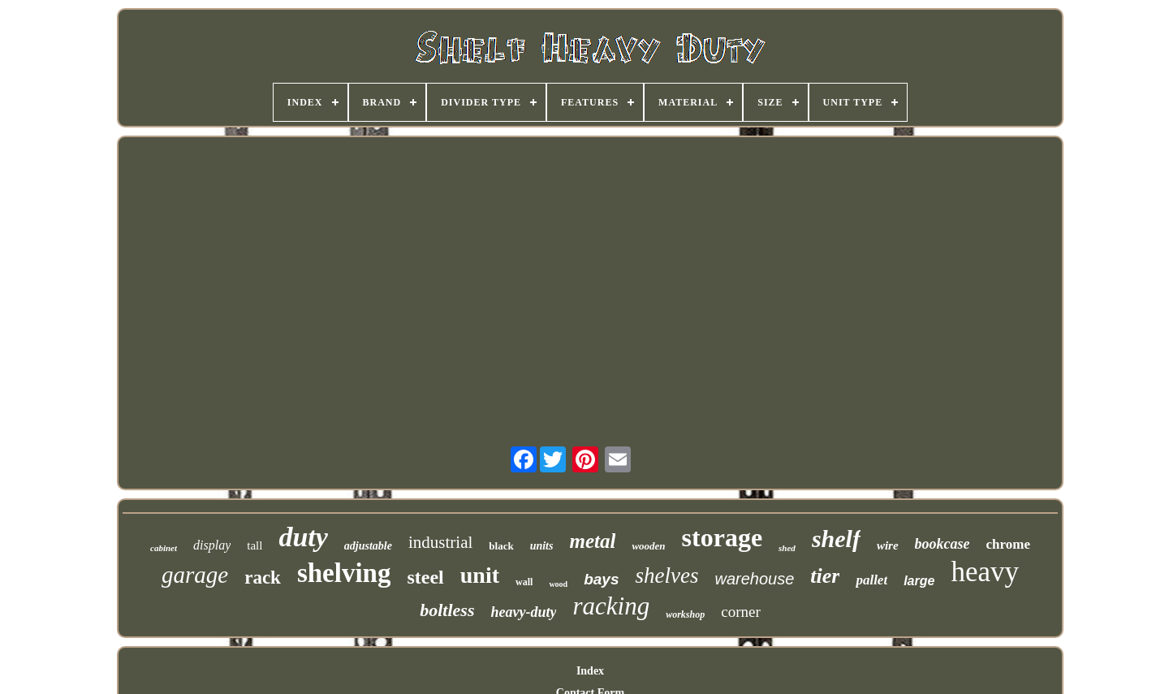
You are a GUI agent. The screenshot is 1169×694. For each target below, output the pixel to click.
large (919, 581)
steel (425, 577)
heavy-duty (523, 612)
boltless (447, 610)
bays (601, 579)
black (501, 546)
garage (195, 575)
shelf (836, 538)
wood (558, 584)
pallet (871, 580)
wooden (648, 546)
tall (254, 545)
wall (524, 582)
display (212, 545)
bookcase (942, 544)
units (542, 546)
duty (302, 537)
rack (262, 577)
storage (722, 537)
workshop (685, 614)
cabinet (163, 548)
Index (590, 671)
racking (610, 606)
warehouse (754, 579)
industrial (440, 542)
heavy (985, 572)
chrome (1008, 544)
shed (787, 548)
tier (824, 576)
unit (479, 575)
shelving (344, 573)
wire (888, 545)
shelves (666, 575)
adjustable (368, 546)
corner (741, 611)
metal (592, 541)
